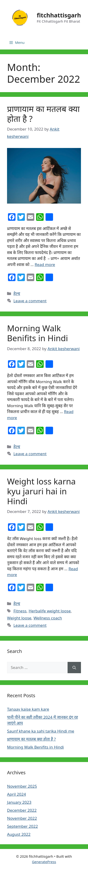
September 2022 (22, 826)
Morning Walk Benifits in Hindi (37, 333)
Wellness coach (48, 618)
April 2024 (16, 794)
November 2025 (22, 786)
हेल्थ (16, 293)
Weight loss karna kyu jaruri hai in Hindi (41, 491)
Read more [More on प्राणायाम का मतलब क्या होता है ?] (45, 264)
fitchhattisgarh (59, 15)
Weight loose (19, 618)
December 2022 (22, 810)
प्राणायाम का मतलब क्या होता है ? (43, 113)
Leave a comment (29, 300)
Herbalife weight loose (50, 611)
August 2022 (19, 834)
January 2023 (19, 802)
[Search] (74, 667)
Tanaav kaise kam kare (28, 709)
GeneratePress (44, 861)
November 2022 (22, 818)
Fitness (20, 611)
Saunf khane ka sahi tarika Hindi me (40, 731)
